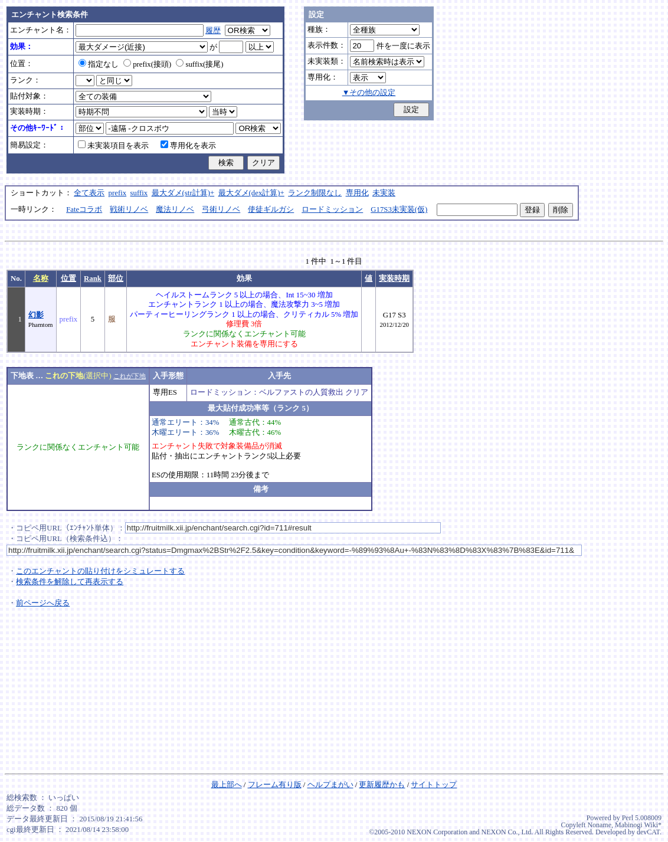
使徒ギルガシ (271, 209)
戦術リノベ (129, 209)
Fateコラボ (84, 209)
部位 (115, 278)
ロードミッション (332, 209)
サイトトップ (434, 785)
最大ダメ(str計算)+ (183, 193)
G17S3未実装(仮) (399, 209)
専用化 (357, 193)
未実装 (383, 193)
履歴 (213, 31)
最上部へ (226, 785)
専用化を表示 (188, 146)
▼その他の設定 (369, 93)
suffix (139, 193)
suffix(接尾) (199, 64)
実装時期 (394, 278)
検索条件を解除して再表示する (69, 582)
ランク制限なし (315, 193)
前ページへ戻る (43, 603)
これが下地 (129, 375)
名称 (40, 278)
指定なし (98, 64)
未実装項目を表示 (113, 146)
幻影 (36, 315)
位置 (68, 278)
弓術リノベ (221, 209)
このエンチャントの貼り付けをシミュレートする (100, 571)
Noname (599, 825)
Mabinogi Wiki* (638, 825)
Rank (92, 278)
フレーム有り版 (275, 785)
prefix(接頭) (147, 64)
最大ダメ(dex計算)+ (251, 193)
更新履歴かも (382, 785)
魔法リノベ (175, 209)
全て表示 (89, 193)
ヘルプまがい (330, 785)
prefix (118, 193)
